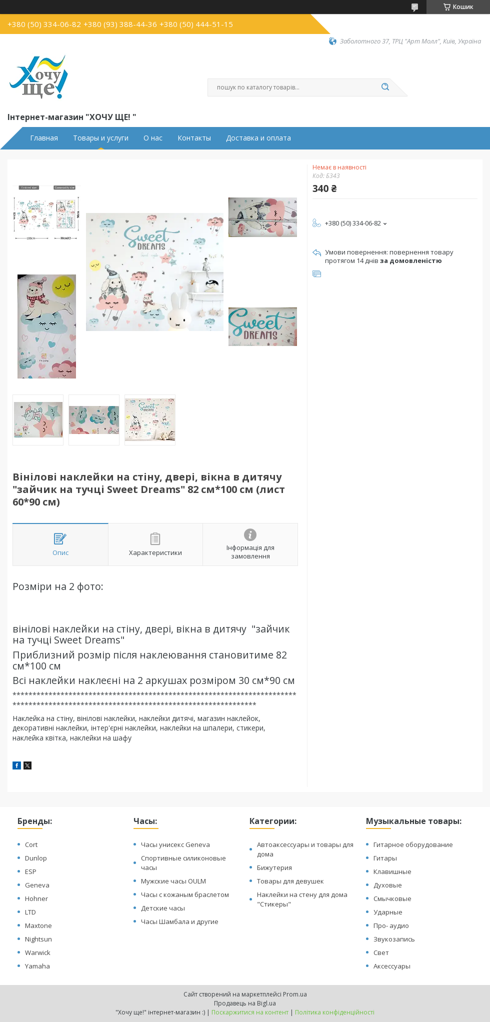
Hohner (36, 898)
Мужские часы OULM (173, 881)
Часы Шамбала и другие (179, 921)
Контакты (194, 138)
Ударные (388, 912)
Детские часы (163, 908)
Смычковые (393, 898)
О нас (153, 138)
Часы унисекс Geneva (175, 844)
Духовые (388, 885)
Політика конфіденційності (334, 1012)
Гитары (385, 858)
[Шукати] (385, 87)
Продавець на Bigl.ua (245, 1003)
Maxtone (38, 925)
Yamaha (37, 966)
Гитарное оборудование (413, 844)
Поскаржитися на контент (250, 1012)
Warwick (37, 952)
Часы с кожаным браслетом (185, 894)
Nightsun (38, 939)
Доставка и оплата (258, 138)
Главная (44, 138)
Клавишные (393, 871)
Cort (31, 844)
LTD (30, 912)
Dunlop (36, 858)
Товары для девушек (290, 881)
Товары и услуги (100, 138)
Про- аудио (391, 925)
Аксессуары (392, 966)
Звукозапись (394, 939)
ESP (30, 871)
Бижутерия (274, 867)
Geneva (37, 885)
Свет (381, 952)
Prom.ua (295, 994)
